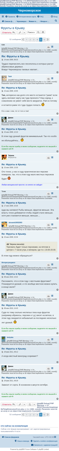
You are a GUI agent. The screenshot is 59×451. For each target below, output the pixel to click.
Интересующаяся (8, 262)
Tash (10, 76)
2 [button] (30, 39)
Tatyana (11, 155)
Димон (10, 118)
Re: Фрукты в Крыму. (16, 56)
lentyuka (10, 337)
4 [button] (37, 39)
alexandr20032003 (15, 222)
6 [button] (44, 39)
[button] (23, 39)
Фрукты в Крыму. (13, 28)
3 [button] (33, 39)
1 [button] (26, 39)
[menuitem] (10, 17)
